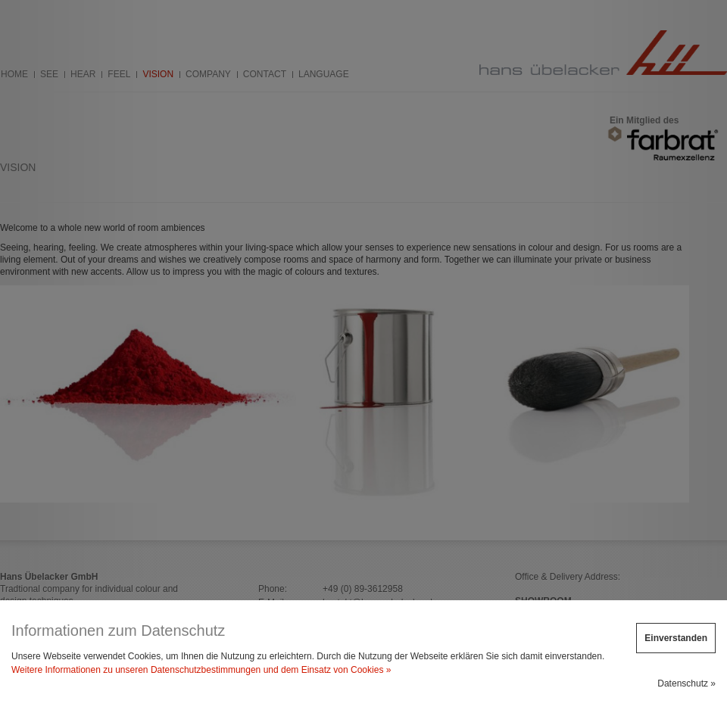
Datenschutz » (686, 683)
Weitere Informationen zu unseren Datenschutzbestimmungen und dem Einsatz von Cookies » (201, 670)
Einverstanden (675, 638)
